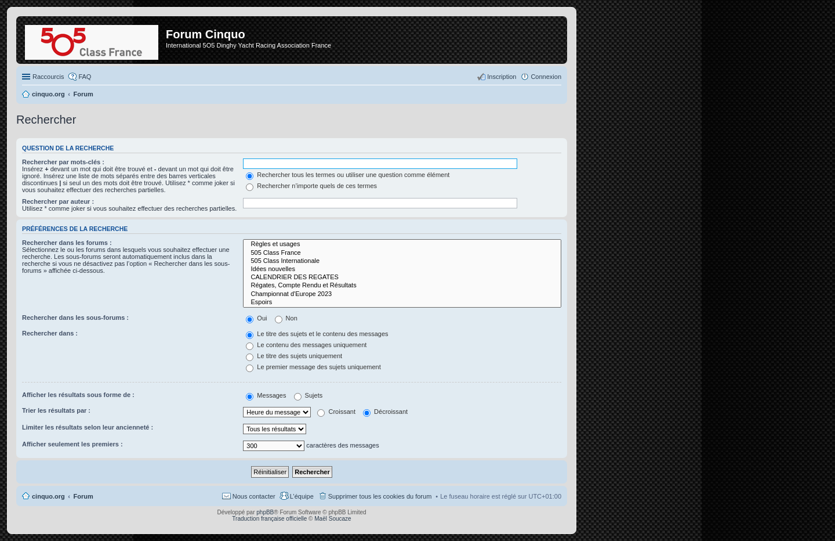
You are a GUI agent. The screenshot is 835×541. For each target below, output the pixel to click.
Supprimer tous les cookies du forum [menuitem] (380, 496)
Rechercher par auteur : (58, 201)
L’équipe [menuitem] (302, 496)
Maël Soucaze (332, 518)
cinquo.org (48, 496)
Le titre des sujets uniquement (294, 355)
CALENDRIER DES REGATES (402, 277)
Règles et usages (402, 244)
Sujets (308, 395)
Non (286, 318)
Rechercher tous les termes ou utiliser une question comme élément (347, 174)
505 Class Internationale (402, 261)
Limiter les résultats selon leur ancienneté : (87, 427)
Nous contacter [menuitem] (254, 496)
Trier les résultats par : (56, 410)
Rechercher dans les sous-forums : (75, 317)
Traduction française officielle (269, 518)
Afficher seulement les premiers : (72, 444)
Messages (266, 395)
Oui (256, 318)
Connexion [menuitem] (546, 76)
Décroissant (385, 411)
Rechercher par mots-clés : (63, 161)
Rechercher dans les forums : (67, 242)
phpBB (265, 512)
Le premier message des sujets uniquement (313, 366)
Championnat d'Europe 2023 (402, 294)
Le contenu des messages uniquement (306, 344)
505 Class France (402, 253)
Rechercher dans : (50, 333)
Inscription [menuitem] (501, 76)
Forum (83, 496)
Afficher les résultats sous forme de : (78, 394)
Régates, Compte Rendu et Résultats (402, 286)
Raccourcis (48, 76)
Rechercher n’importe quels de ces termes (311, 185)
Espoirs (402, 302)
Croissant (336, 411)
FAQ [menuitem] (84, 76)
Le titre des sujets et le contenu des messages (317, 333)
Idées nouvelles (402, 269)
